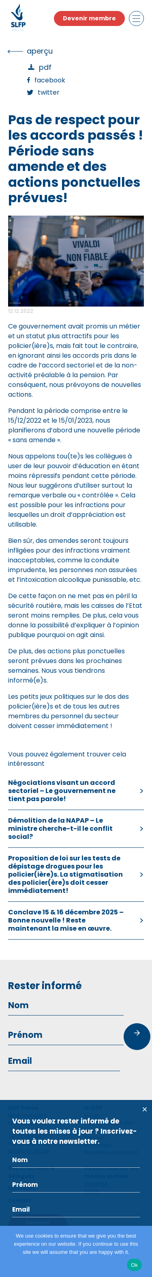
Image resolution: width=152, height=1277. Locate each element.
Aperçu (40, 51)
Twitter (49, 92)
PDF (45, 67)
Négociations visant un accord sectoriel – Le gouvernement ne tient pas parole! (62, 791)
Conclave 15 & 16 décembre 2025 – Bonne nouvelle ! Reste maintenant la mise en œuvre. (66, 920)
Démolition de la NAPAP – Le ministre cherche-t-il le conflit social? (60, 828)
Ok (134, 1265)
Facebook (49, 80)
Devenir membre (89, 18)
